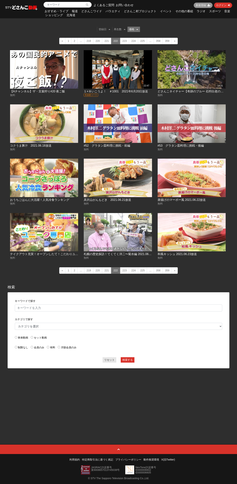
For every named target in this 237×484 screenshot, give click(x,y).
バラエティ (113, 11)
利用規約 (74, 459)
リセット (109, 359)
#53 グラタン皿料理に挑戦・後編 (181, 145)
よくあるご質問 (104, 5)
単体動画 (23, 337)
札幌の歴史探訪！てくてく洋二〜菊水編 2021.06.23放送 (121, 254)
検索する (127, 359)
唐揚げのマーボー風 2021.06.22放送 (182, 199)
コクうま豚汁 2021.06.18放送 (30, 145)
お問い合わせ (124, 5)
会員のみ (39, 347)
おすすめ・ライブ (56, 11)
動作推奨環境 (151, 459)
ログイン (223, 5)
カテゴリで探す (24, 319)
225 (142, 40)
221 (106, 40)
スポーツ (215, 11)
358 (158, 40)
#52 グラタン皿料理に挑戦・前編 (107, 145)
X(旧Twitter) (168, 459)
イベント (166, 11)
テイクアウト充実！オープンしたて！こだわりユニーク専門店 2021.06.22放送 (62, 254)
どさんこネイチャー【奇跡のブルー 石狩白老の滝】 (192, 91)
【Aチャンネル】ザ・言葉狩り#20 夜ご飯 (37, 91)
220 (98, 40)
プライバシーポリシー (128, 459)
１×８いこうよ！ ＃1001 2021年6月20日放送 (116, 91)
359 (167, 40)
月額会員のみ (68, 347)
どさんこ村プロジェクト (140, 11)
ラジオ (201, 11)
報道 (75, 11)
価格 (133, 29)
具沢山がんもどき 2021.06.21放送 (107, 199)
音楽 (227, 11)
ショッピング (54, 15)
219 (89, 40)
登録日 (104, 29)
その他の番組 (184, 11)
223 (124, 40)
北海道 (70, 15)
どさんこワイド (91, 11)
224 (133, 40)
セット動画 (40, 337)
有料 (52, 347)
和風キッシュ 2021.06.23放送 (177, 254)
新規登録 (203, 5)
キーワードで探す (25, 300)
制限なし (23, 347)
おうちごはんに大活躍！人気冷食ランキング (39, 199)
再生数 (119, 29)
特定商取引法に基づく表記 (97, 459)
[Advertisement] (119, 398)
